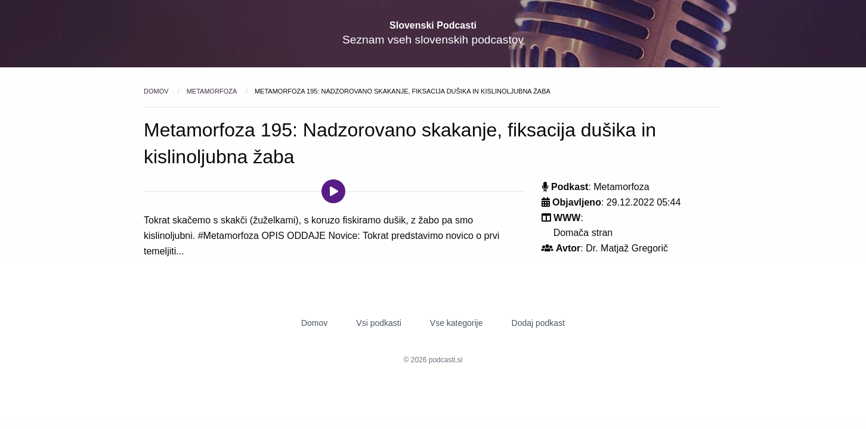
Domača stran (583, 233)
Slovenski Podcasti (433, 25)
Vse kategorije (456, 323)
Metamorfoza (213, 91)
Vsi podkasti (378, 323)
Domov (157, 91)
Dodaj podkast (538, 323)
